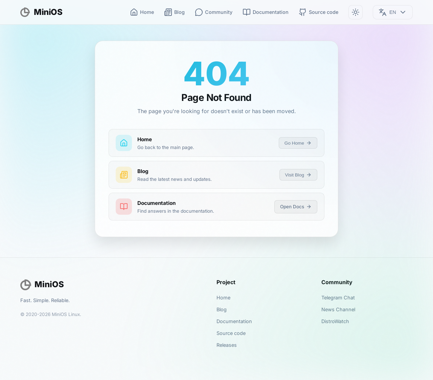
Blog (174, 12)
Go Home (298, 143)
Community (213, 12)
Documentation (266, 12)
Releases (226, 345)
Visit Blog (298, 174)
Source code (318, 12)
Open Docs (296, 207)
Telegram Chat (338, 297)
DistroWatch (335, 321)
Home (142, 12)
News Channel (338, 309)
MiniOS (41, 12)
